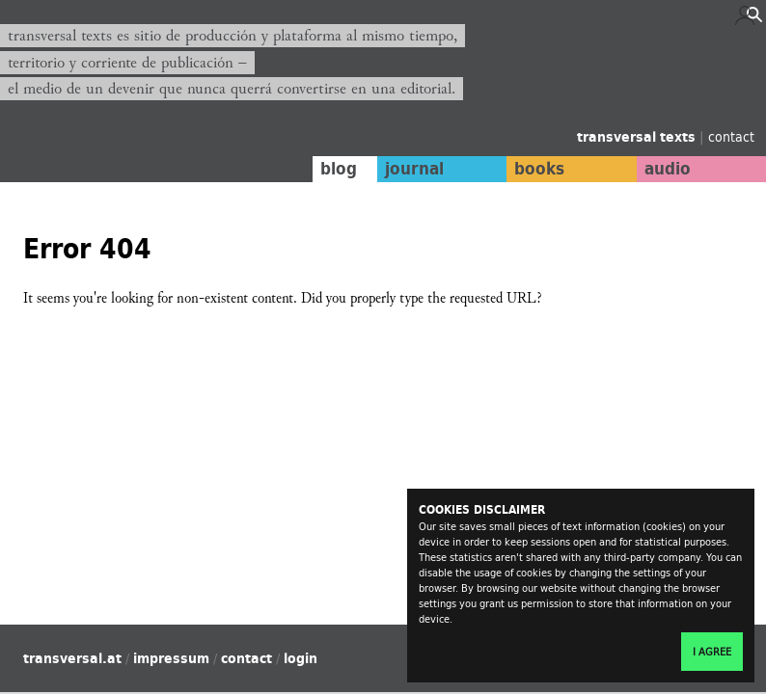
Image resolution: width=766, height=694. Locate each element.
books (539, 168)
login (300, 658)
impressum (171, 658)
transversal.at (72, 658)
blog (338, 168)
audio (667, 168)
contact (731, 136)
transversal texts (638, 136)
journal (414, 168)
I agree (712, 651)
